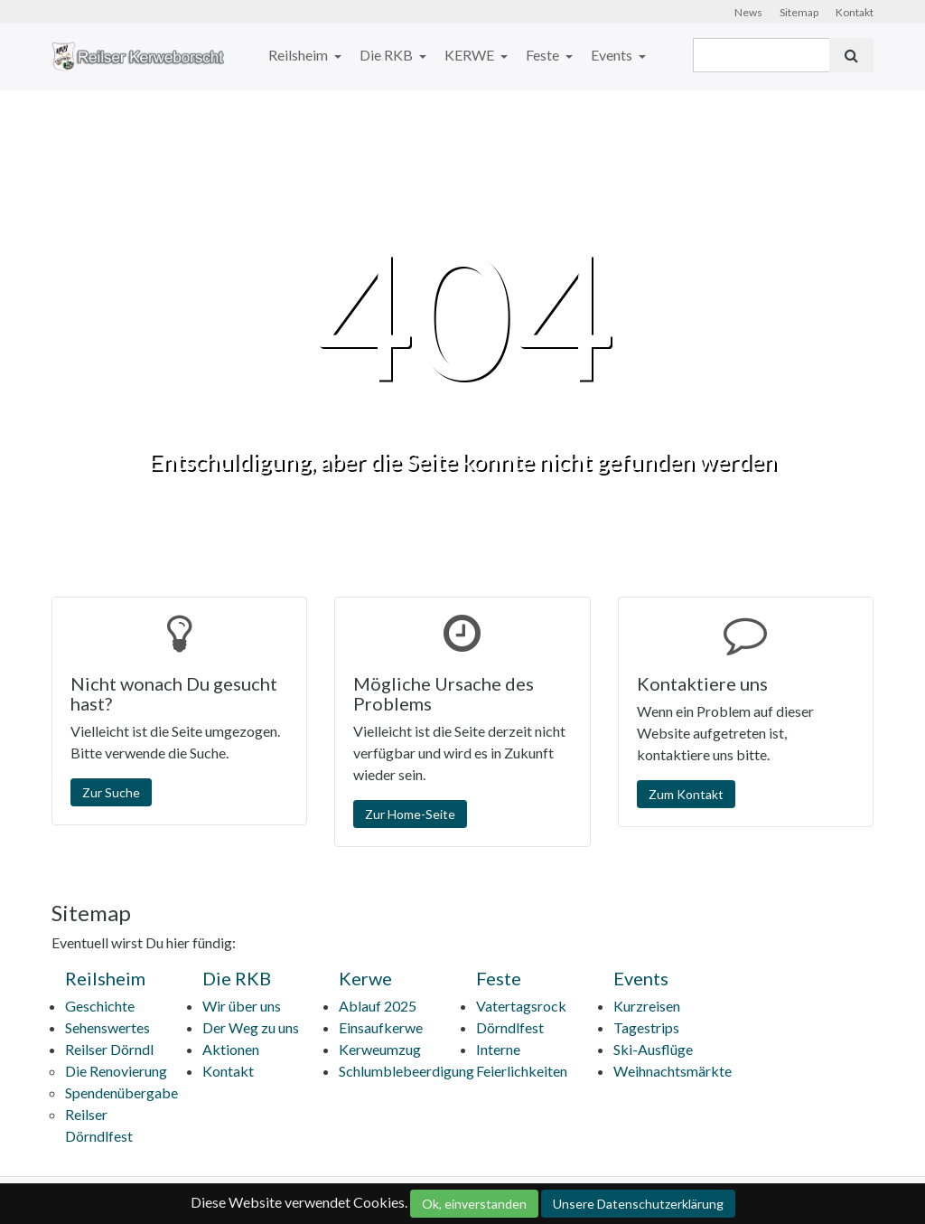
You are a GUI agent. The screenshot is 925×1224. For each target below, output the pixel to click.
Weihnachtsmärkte (672, 1070)
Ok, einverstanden (474, 1203)
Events (613, 54)
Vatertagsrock (521, 1005)
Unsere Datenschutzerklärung (638, 1203)
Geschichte (100, 1005)
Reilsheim (299, 54)
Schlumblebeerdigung (406, 1070)
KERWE (470, 54)
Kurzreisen (646, 1005)
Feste (544, 54)
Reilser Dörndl (109, 1049)
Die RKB (388, 54)
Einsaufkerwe (381, 1027)
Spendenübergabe (121, 1092)
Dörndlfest (510, 1027)
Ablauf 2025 (377, 1005)
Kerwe (365, 978)
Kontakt (855, 12)
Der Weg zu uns (250, 1027)
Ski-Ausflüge (653, 1049)
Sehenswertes (107, 1027)
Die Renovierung (116, 1070)
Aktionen (230, 1049)
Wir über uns (241, 1005)
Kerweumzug (380, 1049)
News (748, 12)
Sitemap (799, 12)
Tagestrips (646, 1027)
